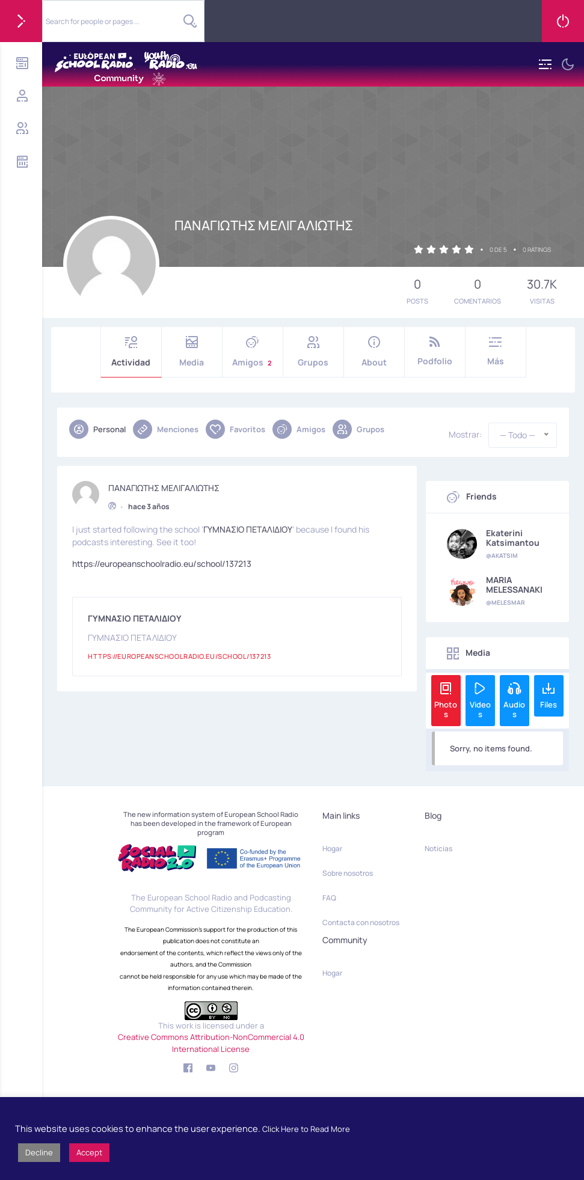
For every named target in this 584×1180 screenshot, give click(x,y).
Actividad (131, 352)
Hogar (332, 848)
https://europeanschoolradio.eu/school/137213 (161, 560)
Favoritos (235, 429)
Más (496, 351)
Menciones (165, 429)
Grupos (313, 352)
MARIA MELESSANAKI (514, 585)
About (374, 352)
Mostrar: (465, 434)
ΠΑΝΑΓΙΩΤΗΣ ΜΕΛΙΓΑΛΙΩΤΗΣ (164, 485)
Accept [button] (89, 1152)
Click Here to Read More (306, 1128)
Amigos (253, 352)
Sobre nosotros (347, 873)
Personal (97, 429)
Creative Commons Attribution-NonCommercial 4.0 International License (211, 1043)
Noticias (438, 848)
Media (192, 352)
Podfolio (435, 351)
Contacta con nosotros (360, 922)
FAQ (329, 898)
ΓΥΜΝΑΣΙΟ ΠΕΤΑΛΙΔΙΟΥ (247, 526)
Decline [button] (39, 1152)
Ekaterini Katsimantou (512, 538)
